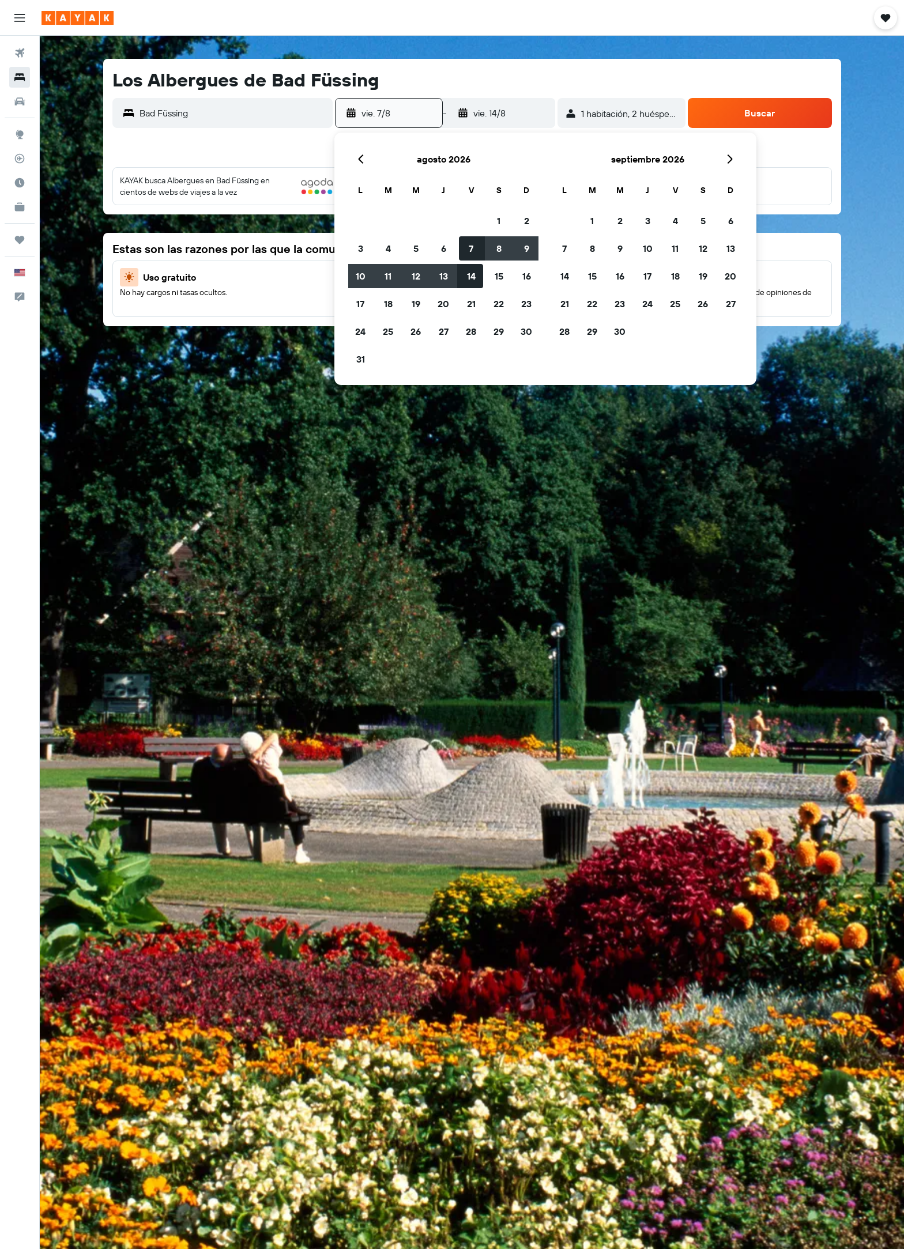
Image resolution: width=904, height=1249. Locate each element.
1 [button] (498, 221)
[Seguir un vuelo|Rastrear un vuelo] (20, 158)
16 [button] (526, 276)
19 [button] (416, 304)
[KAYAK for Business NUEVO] (20, 206)
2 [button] (526, 221)
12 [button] (416, 276)
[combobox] (233, 113)
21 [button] (471, 304)
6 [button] (443, 248)
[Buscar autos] (20, 101)
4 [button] (388, 248)
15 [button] (499, 276)
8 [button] (499, 248)
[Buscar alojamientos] (20, 77)
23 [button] (526, 304)
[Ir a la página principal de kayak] (78, 18)
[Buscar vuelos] (20, 53)
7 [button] (471, 248)
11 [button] (388, 276)
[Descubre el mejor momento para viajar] (20, 182)
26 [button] (415, 331)
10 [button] (361, 276)
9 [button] (526, 248)
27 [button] (444, 331)
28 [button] (471, 331)
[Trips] (20, 239)
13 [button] (443, 276)
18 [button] (388, 304)
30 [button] (526, 331)
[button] (19, 18)
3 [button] (360, 248)
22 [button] (499, 304)
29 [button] (499, 331)
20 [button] (443, 304)
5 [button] (416, 248)
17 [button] (360, 304)
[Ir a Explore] (20, 134)
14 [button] (471, 276)
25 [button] (388, 331)
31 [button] (360, 359)
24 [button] (360, 331)
